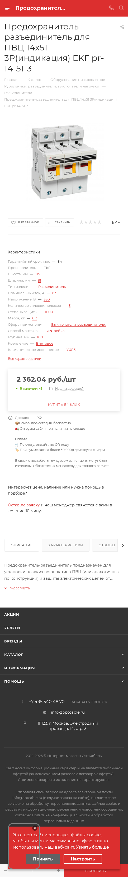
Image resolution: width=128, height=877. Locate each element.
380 (47, 299)
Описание (21, 545)
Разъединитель (52, 286)
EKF (116, 222)
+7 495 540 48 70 (47, 702)
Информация (19, 668)
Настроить (83, 859)
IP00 (49, 312)
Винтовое (44, 343)
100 (40, 337)
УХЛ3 (71, 349)
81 (39, 280)
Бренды (13, 641)
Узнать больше (92, 847)
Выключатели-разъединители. (78, 324)
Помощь (14, 681)
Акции (11, 614)
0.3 (34, 318)
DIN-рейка (55, 331)
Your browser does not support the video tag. (24, 846)
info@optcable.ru (68, 712)
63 (54, 293)
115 (37, 274)
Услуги (12, 628)
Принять (43, 859)
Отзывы (107, 545)
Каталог (13, 654)
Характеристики (65, 545)
